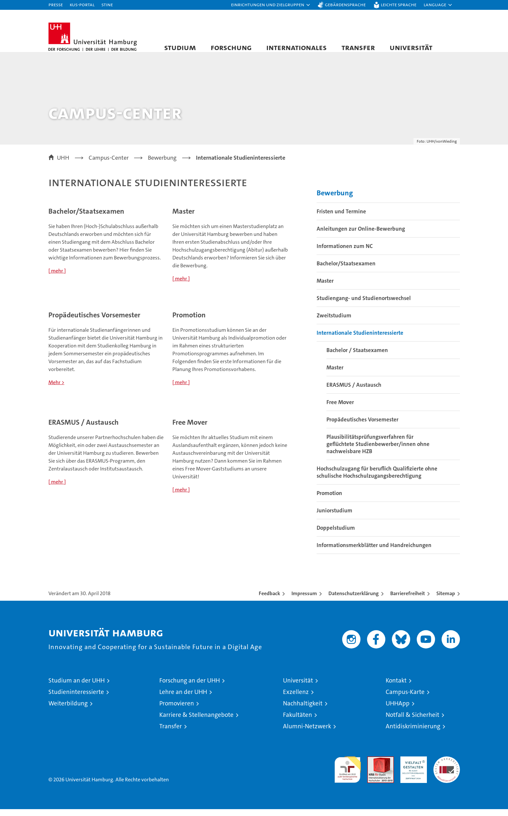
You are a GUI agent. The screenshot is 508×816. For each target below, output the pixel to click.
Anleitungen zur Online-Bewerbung (361, 235)
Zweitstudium (334, 322)
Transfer (358, 47)
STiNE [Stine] (107, 4)
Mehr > (56, 388)
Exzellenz (296, 699)
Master (325, 287)
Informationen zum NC (345, 253)
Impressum (304, 600)
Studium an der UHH (76, 687)
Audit (373, 766)
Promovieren (176, 710)
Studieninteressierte (76, 699)
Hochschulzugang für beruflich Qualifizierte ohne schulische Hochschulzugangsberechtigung (377, 479)
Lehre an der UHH (183, 699)
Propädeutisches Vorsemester (362, 426)
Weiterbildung (68, 710)
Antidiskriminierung (413, 733)
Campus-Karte (405, 699)
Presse (55, 4)
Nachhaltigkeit (303, 710)
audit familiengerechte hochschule (347, 773)
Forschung (231, 47)
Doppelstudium (336, 534)
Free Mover (340, 409)
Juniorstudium (334, 517)
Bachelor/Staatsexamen (346, 270)
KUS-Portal (82, 4)
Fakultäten (297, 722)
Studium (180, 47)
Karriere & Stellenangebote (196, 722)
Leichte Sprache (398, 4)
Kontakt (396, 687)
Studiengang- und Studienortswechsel (364, 305)
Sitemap (445, 600)
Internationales (296, 47)
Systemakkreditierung (446, 766)
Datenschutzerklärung (353, 600)
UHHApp (398, 710)
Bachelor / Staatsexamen (357, 357)
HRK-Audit (412, 766)
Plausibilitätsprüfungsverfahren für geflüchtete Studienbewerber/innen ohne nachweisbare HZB (377, 451)
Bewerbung (335, 199)
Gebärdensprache (345, 4)
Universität (411, 47)
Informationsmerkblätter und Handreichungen (374, 552)
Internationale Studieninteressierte (360, 339)
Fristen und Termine (341, 218)
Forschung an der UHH (189, 687)
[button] (271, 5)
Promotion (329, 500)
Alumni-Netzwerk (307, 733)
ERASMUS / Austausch (353, 391)
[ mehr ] (57, 277)
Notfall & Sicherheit (412, 722)
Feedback (269, 600)
